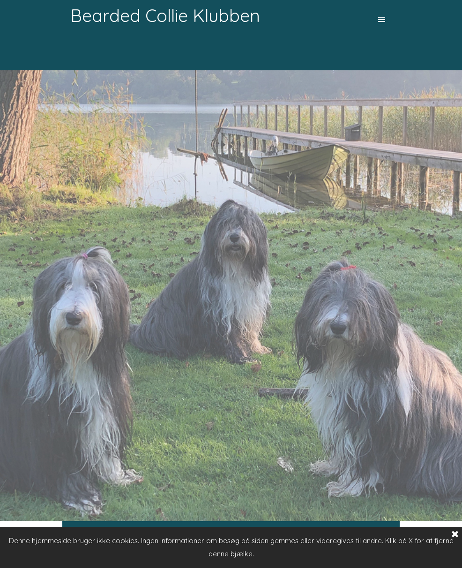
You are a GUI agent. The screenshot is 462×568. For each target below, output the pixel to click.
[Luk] (455, 534)
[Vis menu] (381, 19)
